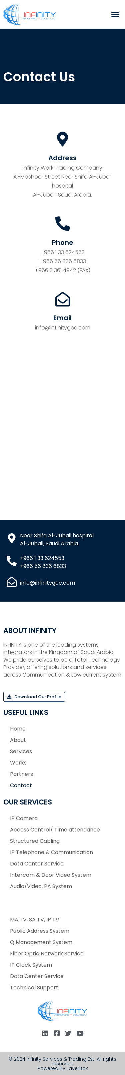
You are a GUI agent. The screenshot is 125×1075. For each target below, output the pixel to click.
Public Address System (39, 931)
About (18, 740)
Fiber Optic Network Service (47, 953)
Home (18, 729)
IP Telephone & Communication (51, 852)
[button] (115, 14)
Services (21, 751)
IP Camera (24, 818)
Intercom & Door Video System (50, 875)
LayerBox (77, 1068)
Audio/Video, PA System (41, 886)
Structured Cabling (35, 841)
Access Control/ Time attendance (55, 829)
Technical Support (34, 987)
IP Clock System (31, 965)
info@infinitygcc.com (62, 327)
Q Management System (41, 942)
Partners (21, 774)
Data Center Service (37, 863)
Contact (21, 785)
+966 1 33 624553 (62, 252)
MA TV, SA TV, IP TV (34, 919)
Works (18, 763)
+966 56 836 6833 (62, 261)
